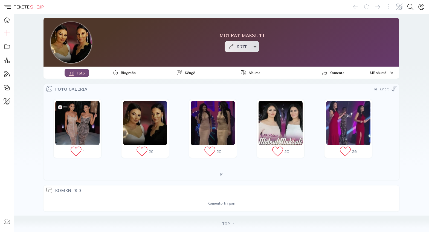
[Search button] (410, 6)
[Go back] (355, 6)
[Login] (421, 6)
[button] (7, 7)
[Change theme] (399, 6)
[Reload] (366, 6)
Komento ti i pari (221, 203)
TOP (228, 224)
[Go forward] (377, 6)
